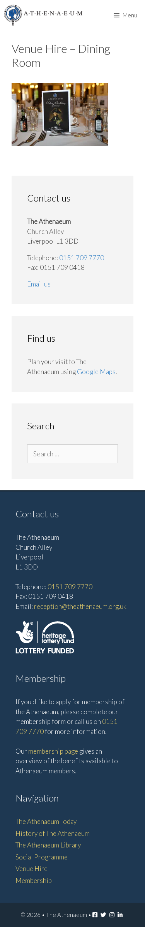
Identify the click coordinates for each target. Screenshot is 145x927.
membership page (53, 751)
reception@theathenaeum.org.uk (80, 606)
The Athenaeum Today (46, 821)
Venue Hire (31, 868)
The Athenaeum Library (48, 845)
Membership (33, 880)
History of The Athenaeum (52, 833)
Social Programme (41, 857)
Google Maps (96, 372)
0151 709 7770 (81, 258)
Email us (39, 284)
